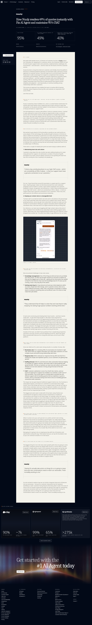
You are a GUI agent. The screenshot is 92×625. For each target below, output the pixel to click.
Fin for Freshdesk (5, 616)
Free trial (75, 593)
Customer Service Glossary (61, 614)
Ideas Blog (57, 608)
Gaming (39, 598)
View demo (28, 571)
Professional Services (59, 606)
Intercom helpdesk (5, 611)
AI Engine (21, 591)
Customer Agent (5, 594)
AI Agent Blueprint (59, 609)
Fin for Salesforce (5, 614)
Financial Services (41, 591)
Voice (2, 603)
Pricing (2, 619)
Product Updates (59, 601)
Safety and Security (59, 604)
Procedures (3, 604)
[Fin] (2, 2)
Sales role (3, 596)
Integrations (4, 601)
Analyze (3, 606)
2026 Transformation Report (61, 613)
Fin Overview (4, 593)
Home (2, 591)
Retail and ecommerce (42, 593)
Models (21, 593)
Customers (57, 591)
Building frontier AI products (61, 594)
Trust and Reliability (5, 599)
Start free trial (79, 2)
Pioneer (57, 593)
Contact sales (76, 594)
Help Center (57, 603)
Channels (3, 598)
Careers (75, 601)
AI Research (22, 596)
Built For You (58, 599)
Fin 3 (56, 598)
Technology (39, 594)
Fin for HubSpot (4, 618)
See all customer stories (46, 540)
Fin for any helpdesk (5, 613)
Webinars (57, 596)
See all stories (8, 55)
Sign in (74, 596)
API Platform (22, 594)
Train (2, 608)
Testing (3, 609)
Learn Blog (57, 611)
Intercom (87, 2)
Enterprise (39, 596)
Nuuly (60, 60)
